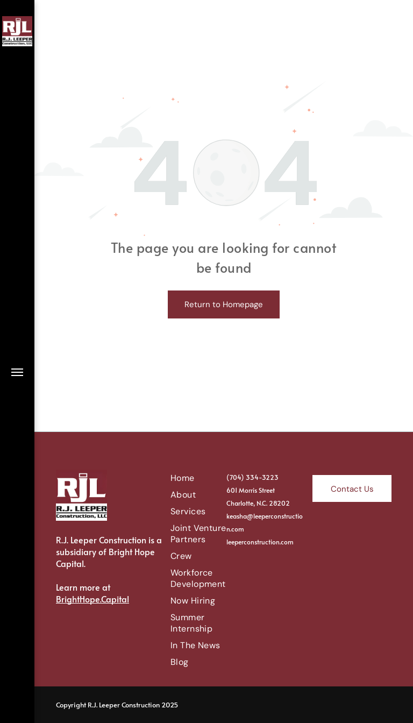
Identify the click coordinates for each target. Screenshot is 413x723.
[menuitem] (209, 478)
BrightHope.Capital (92, 599)
